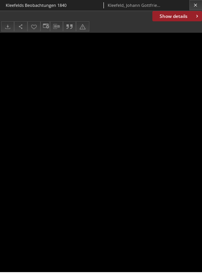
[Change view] (45, 26)
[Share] (20, 26)
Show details (180, 16)
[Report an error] (82, 26)
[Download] (7, 26)
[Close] (195, 5)
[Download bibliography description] (56, 26)
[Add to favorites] (33, 26)
